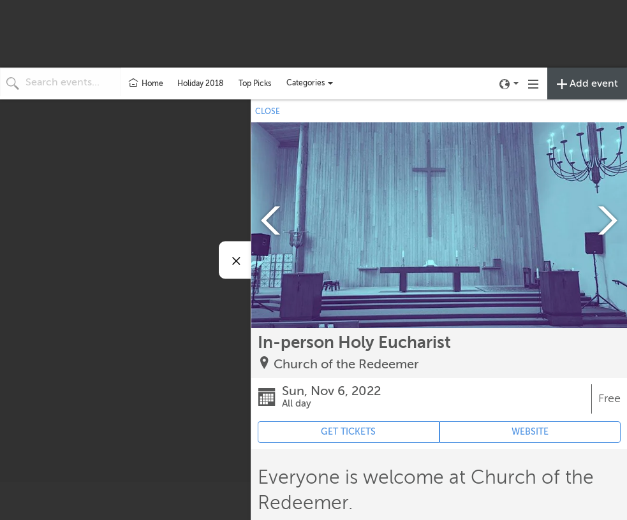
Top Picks (255, 83)
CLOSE (267, 111)
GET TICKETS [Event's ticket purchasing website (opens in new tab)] (348, 432)
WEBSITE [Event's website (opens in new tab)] (530, 432)
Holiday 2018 (200, 83)
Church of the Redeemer (346, 364)
